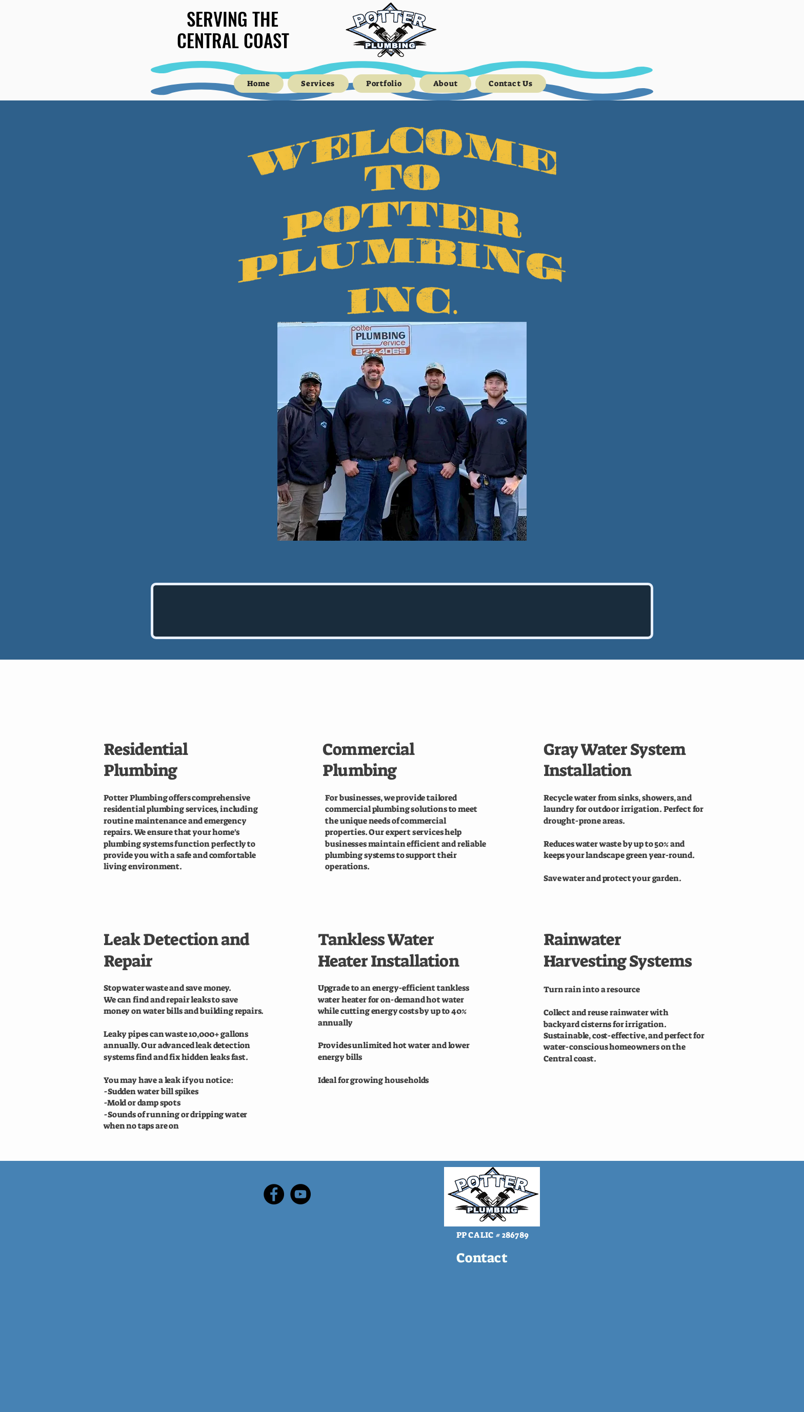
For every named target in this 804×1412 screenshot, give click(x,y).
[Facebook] (274, 1194)
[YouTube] (300, 1194)
